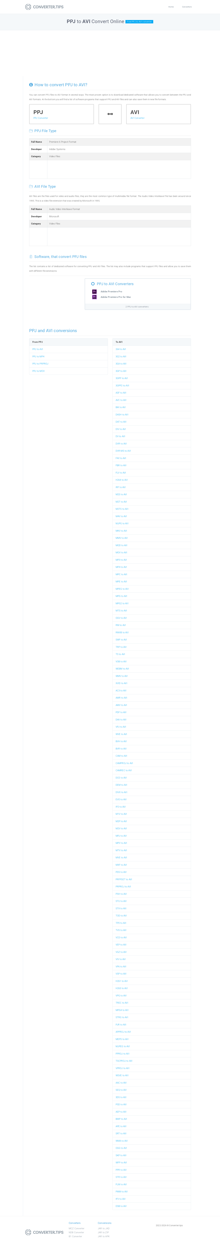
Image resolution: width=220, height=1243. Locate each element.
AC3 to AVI (121, 690)
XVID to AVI (121, 683)
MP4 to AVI (121, 567)
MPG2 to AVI (122, 603)
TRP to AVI (121, 647)
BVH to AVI (121, 741)
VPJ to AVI (121, 726)
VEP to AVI (121, 944)
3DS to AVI (121, 1097)
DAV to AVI (121, 719)
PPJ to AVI (37, 349)
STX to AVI (121, 908)
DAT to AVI (121, 421)
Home (171, 7)
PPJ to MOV (38, 371)
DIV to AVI (121, 429)
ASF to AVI (121, 392)
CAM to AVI (121, 756)
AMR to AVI (121, 697)
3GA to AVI (121, 363)
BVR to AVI (121, 748)
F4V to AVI (121, 458)
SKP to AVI (121, 1155)
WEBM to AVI (122, 668)
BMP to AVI (121, 1119)
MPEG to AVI (122, 589)
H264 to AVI (122, 480)
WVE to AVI (121, 734)
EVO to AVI (121, 799)
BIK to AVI (121, 407)
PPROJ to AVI (122, 1053)
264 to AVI (121, 349)
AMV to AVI (121, 705)
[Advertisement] (110, 53)
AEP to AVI (121, 1111)
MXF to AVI (121, 865)
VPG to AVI (121, 995)
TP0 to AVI (121, 923)
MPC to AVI (121, 574)
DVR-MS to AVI (123, 450)
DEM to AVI (121, 785)
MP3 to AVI (121, 560)
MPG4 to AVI (122, 1010)
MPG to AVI (121, 596)
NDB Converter (76, 1232)
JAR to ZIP (103, 1232)
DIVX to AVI (121, 792)
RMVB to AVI (122, 632)
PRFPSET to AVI (124, 879)
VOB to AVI (121, 661)
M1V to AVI (121, 814)
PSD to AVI (121, 1104)
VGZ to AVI (121, 952)
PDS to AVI (121, 872)
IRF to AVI (121, 487)
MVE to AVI (121, 857)
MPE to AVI (121, 581)
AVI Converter (137, 118)
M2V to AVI (121, 828)
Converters (187, 7)
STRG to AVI (122, 1017)
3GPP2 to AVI (122, 385)
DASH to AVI (122, 414)
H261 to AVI (122, 981)
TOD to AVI (121, 915)
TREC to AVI (122, 1002)
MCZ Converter (76, 1228)
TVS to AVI (121, 930)
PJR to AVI (121, 1024)
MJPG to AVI (122, 523)
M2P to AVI (121, 821)
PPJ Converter (40, 118)
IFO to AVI (121, 806)
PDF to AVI (121, 712)
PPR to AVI (121, 1170)
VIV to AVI (121, 959)
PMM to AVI (122, 1191)
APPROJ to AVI (123, 1031)
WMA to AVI (122, 1140)
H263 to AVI (122, 988)
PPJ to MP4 (38, 356)
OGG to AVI (121, 1148)
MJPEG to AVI (123, 1046)
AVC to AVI (121, 400)
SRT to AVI (121, 1133)
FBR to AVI (121, 465)
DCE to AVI (121, 777)
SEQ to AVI (121, 1090)
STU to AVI (121, 901)
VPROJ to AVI (122, 1068)
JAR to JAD (104, 1228)
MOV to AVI (121, 552)
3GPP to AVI (122, 378)
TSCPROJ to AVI (124, 1061)
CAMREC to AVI (124, 770)
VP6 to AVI (121, 966)
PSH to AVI (121, 894)
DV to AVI (120, 436)
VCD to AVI (121, 937)
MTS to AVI (121, 610)
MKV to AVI (121, 530)
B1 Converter (75, 1236)
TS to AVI (120, 654)
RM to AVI (121, 625)
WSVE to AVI (122, 1075)
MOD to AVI (121, 545)
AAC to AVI (121, 1082)
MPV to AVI (121, 843)
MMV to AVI (122, 538)
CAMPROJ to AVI (124, 763)
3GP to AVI (121, 371)
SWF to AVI (121, 639)
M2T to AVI (121, 501)
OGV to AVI (121, 618)
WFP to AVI (121, 1162)
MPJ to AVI (121, 835)
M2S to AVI (121, 494)
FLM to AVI (121, 1184)
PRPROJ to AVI (123, 886)
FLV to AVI (121, 472)
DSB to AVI (121, 1206)
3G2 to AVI (121, 356)
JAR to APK (104, 1236)
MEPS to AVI (122, 1039)
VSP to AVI (121, 973)
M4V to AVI (121, 516)
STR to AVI (121, 1177)
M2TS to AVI (122, 509)
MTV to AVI (121, 850)
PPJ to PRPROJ (40, 363)
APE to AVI (121, 1126)
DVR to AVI (121, 443)
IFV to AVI (121, 1199)
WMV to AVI (122, 676)
